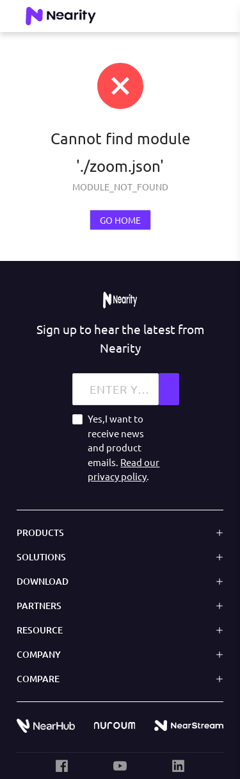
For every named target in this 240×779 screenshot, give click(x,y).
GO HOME (120, 220)
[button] (120, 532)
